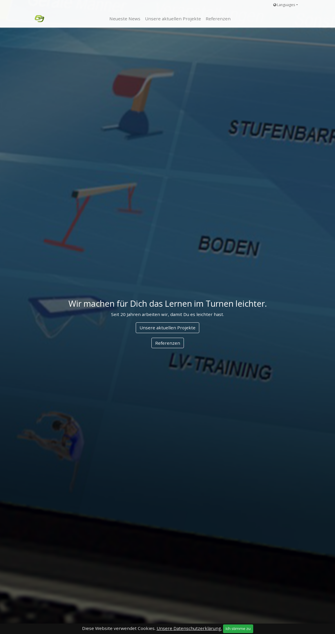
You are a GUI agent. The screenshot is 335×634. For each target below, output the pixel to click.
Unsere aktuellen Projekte (167, 327)
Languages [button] (284, 4)
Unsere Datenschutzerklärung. (189, 628)
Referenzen (167, 343)
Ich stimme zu (238, 628)
